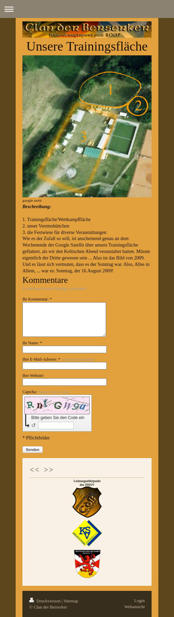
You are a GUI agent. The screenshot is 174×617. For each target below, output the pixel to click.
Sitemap (71, 600)
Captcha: (46, 391)
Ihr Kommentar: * (37, 299)
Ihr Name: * (32, 343)
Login (139, 600)
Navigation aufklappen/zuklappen (87, 9)
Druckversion (45, 600)
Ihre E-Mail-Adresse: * (58, 359)
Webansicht (134, 606)
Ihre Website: (33, 375)
